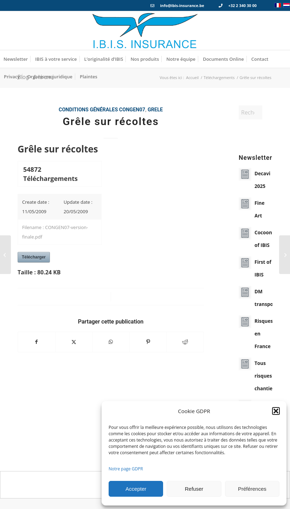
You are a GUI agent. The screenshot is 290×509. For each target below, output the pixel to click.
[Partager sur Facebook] (36, 342)
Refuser (194, 489)
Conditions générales (88, 110)
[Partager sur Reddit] (185, 342)
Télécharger (34, 257)
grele (155, 110)
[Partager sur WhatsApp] (110, 342)
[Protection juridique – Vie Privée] (284, 254)
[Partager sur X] (74, 342)
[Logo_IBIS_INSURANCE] (145, 30)
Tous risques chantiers (265, 376)
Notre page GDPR (126, 469)
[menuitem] (15, 59)
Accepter (135, 489)
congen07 (132, 110)
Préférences (252, 489)
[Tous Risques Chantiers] (5, 254)
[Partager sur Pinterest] (148, 342)
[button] (275, 411)
